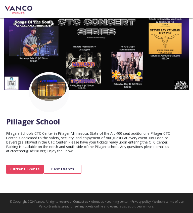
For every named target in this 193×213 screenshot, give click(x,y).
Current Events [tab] (25, 169)
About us (97, 201)
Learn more (145, 206)
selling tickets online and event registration (105, 206)
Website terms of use (169, 201)
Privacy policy (141, 201)
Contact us (80, 201)
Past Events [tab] (62, 169)
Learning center (118, 201)
